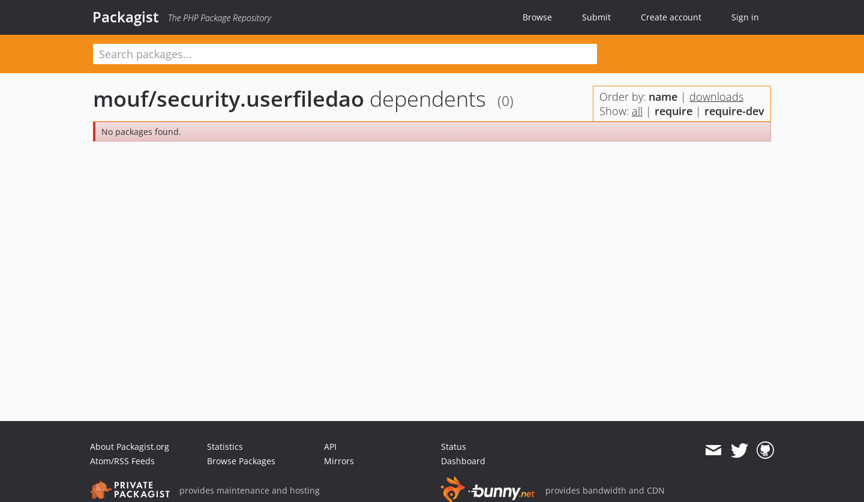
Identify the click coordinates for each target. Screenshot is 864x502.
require (673, 111)
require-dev (734, 111)
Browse (537, 17)
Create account (671, 17)
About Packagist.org (129, 446)
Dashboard (463, 461)
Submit (596, 17)
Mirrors (339, 461)
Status (453, 446)
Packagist (125, 16)
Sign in (745, 17)
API (330, 446)
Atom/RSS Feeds (122, 461)
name (663, 96)
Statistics (225, 446)
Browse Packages (241, 461)
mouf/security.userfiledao (228, 98)
